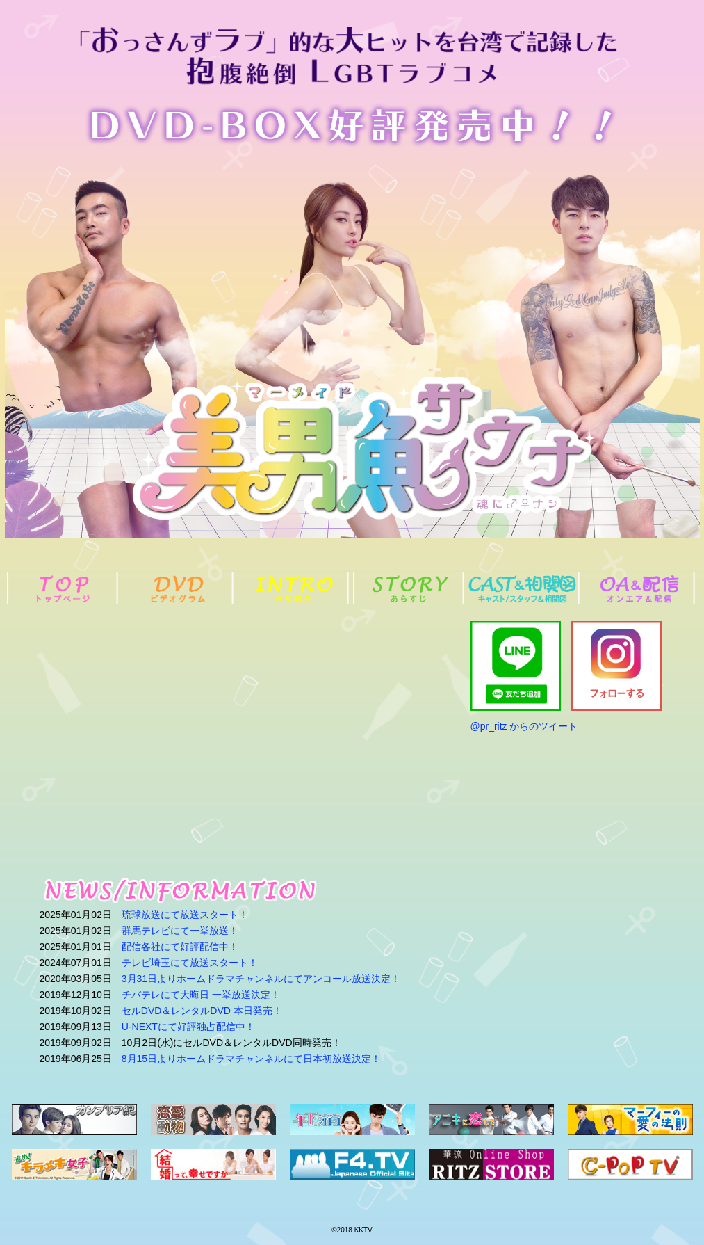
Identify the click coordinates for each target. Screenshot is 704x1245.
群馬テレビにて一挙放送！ (180, 930)
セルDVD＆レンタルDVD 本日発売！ (202, 1010)
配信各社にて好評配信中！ (180, 946)
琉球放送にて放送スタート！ (185, 914)
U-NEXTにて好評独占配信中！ (188, 1026)
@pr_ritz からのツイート (524, 726)
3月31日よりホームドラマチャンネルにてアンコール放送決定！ (261, 978)
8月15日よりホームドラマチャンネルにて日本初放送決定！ (251, 1058)
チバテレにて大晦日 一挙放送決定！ (201, 994)
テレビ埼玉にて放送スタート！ (190, 962)
